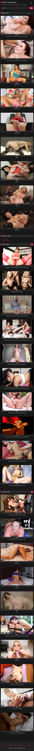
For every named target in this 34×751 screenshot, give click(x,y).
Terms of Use (21, 745)
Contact (29, 745)
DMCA (14, 745)
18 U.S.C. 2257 (6, 745)
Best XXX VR (6, 240)
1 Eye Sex (5, 239)
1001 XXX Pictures (9, 2)
